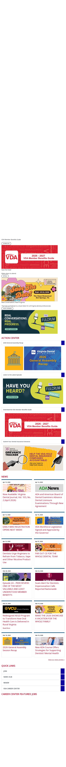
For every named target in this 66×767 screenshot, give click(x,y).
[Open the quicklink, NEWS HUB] (33, 677)
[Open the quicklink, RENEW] (33, 682)
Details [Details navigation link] (5, 276)
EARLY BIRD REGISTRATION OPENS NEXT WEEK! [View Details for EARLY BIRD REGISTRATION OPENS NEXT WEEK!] (16, 528)
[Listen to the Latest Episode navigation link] (33, 375)
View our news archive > (56, 660)
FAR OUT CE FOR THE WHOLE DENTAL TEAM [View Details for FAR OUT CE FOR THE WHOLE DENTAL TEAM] (46, 555)
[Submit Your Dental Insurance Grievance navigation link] (33, 441)
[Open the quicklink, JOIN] (33, 671)
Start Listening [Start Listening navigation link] (7, 308)
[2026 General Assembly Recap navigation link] (33, 343)
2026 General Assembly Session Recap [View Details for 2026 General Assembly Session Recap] (14, 649)
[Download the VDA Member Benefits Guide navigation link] (33, 409)
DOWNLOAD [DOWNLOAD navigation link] (6, 243)
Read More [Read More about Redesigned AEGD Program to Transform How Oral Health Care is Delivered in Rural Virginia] (6, 628)
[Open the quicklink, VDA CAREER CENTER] (33, 688)
